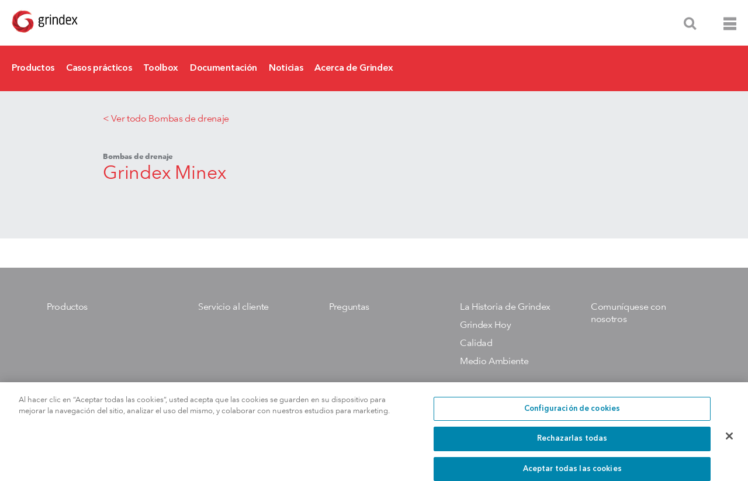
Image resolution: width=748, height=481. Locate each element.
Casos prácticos (98, 68)
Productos (33, 68)
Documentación (223, 68)
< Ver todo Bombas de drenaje (166, 118)
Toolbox (160, 68)
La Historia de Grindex (505, 306)
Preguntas (349, 306)
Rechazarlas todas (572, 445)
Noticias (286, 68)
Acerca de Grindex (353, 68)
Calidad (476, 342)
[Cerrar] (729, 442)
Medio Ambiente (494, 360)
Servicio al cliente (233, 306)
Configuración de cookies (572, 414)
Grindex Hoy (485, 324)
